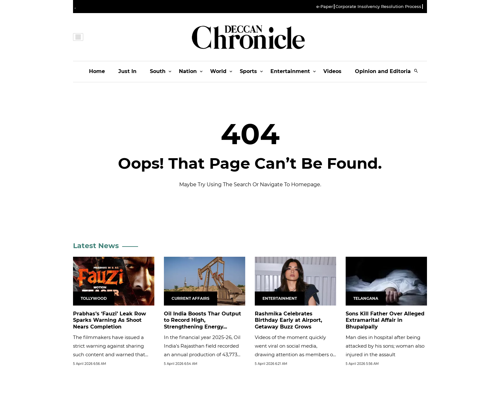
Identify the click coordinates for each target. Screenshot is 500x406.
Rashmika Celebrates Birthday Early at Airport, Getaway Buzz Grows (288, 320)
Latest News (96, 245)
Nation (188, 71)
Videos (332, 71)
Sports (248, 71)
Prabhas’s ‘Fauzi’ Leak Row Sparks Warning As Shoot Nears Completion (109, 320)
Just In (127, 71)
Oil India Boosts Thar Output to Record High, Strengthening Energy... (202, 320)
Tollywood (94, 298)
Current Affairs (191, 298)
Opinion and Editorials (385, 71)
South (157, 71)
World (218, 71)
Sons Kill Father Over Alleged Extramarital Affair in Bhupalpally (385, 320)
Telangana (365, 298)
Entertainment (290, 71)
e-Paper (324, 6)
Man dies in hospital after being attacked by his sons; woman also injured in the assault (385, 346)
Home (97, 71)
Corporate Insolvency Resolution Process (378, 6)
